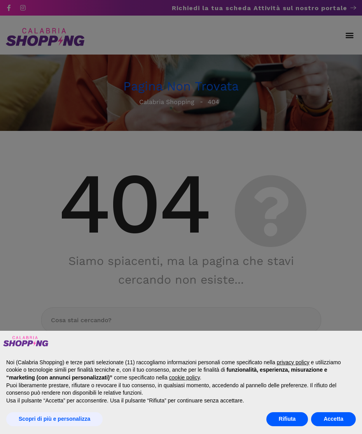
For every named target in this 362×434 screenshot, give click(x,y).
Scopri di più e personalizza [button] (54, 419)
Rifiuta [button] (287, 419)
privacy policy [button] (293, 362)
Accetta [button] (333, 419)
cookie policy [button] (184, 377)
